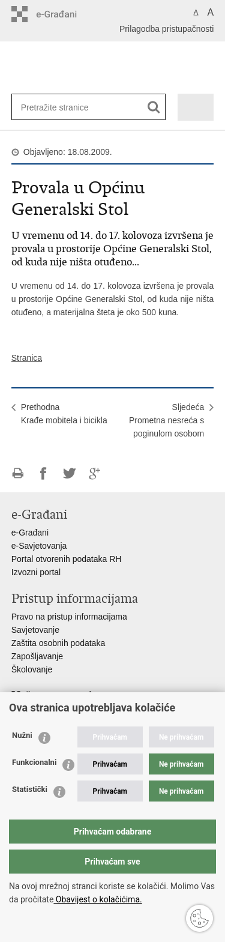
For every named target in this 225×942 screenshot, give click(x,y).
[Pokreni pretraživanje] (154, 107)
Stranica (26, 358)
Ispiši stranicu (17, 473)
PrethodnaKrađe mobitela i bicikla (64, 413)
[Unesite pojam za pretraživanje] (60, 107)
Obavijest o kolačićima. (97, 899)
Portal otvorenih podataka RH (66, 559)
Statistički (29, 789)
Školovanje (32, 669)
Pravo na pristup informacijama (69, 616)
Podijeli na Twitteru (69, 473)
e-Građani (30, 532)
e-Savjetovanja (39, 546)
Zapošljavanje (37, 656)
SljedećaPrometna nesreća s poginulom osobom (166, 420)
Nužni (22, 735)
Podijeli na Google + (95, 473)
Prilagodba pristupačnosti (166, 29)
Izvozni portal (36, 572)
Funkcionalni (34, 762)
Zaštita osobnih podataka (58, 643)
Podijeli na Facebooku (43, 473)
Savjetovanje (35, 630)
